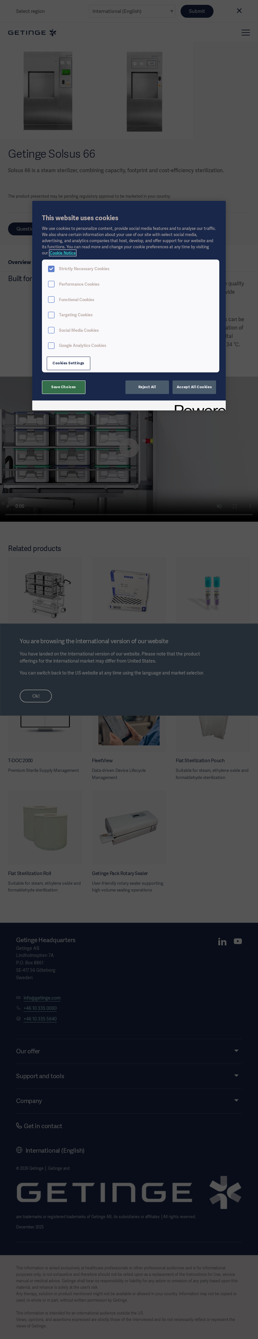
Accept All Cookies (194, 387)
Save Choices (63, 387)
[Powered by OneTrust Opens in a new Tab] (198, 406)
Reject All (147, 387)
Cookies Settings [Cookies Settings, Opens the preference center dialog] (68, 363)
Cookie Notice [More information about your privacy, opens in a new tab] (63, 253)
